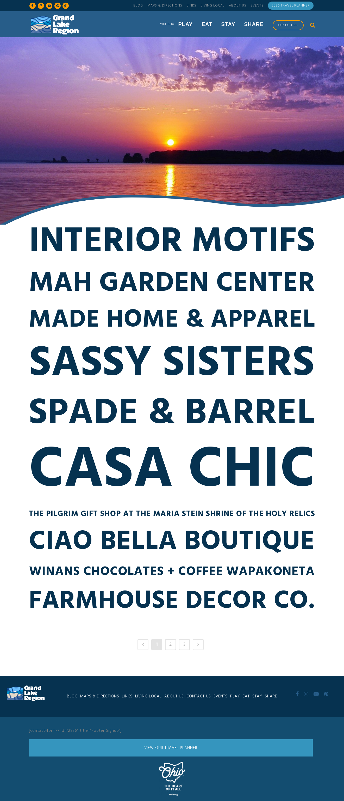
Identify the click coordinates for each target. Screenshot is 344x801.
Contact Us (198, 696)
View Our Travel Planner (170, 748)
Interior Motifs (171, 243)
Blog (138, 5)
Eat (246, 696)
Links (191, 5)
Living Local (212, 5)
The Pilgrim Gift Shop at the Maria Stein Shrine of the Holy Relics (172, 515)
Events (257, 5)
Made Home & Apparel (172, 321)
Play (235, 696)
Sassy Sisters (172, 365)
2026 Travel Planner (291, 5)
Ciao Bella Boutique (172, 543)
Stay (257, 696)
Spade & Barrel (172, 415)
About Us (237, 5)
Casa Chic (171, 472)
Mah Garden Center (172, 285)
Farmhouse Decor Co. (171, 602)
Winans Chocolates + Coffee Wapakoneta (172, 573)
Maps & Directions (164, 5)
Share (271, 696)
